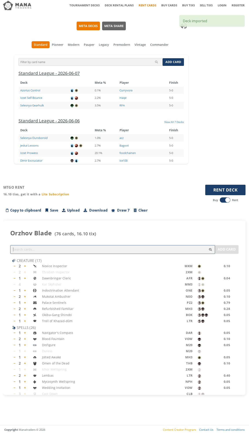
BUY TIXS (188, 5)
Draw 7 (120, 210)
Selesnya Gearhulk (32, 105)
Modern (74, 45)
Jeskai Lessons (29, 145)
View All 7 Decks (174, 122)
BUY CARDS (169, 5)
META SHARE (114, 26)
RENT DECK (225, 190)
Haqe (122, 98)
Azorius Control (30, 90)
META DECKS (88, 26)
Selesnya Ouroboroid (34, 138)
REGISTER (238, 5)
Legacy (104, 45)
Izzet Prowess (29, 153)
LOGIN (222, 5)
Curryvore (126, 90)
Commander (159, 45)
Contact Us (206, 430)
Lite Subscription (55, 194)
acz (121, 138)
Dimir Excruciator (31, 160)
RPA (122, 105)
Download (95, 210)
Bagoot (124, 145)
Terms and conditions (231, 430)
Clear (140, 210)
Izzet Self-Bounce (31, 98)
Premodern (122, 45)
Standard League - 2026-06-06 (49, 121)
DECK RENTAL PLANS (119, 5)
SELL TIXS (206, 5)
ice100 (123, 160)
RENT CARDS (147, 5)
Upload (71, 210)
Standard (41, 45)
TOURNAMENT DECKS (84, 5)
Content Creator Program (179, 430)
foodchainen (127, 153)
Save (51, 210)
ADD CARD (173, 62)
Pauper (89, 45)
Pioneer (58, 45)
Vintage (140, 45)
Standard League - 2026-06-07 (49, 73)
